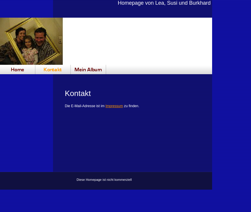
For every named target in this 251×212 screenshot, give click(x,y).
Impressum (114, 106)
